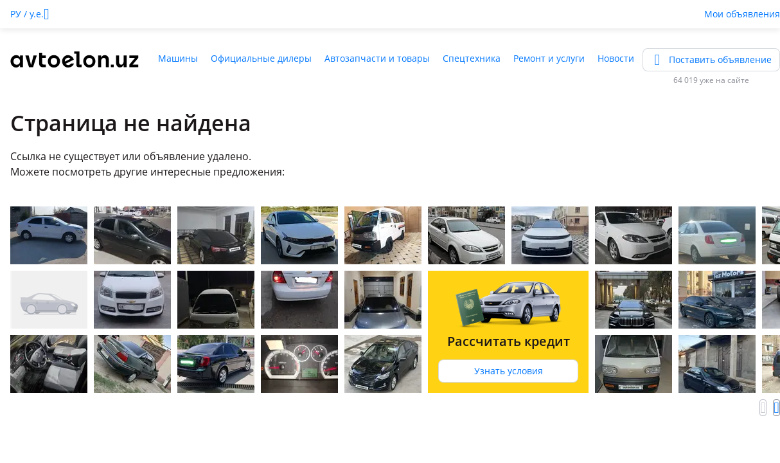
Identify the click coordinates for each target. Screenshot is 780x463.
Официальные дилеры (261, 58)
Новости (616, 58)
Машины (178, 58)
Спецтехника (472, 58)
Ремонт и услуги (549, 58)
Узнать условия (508, 371)
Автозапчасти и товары (377, 58)
